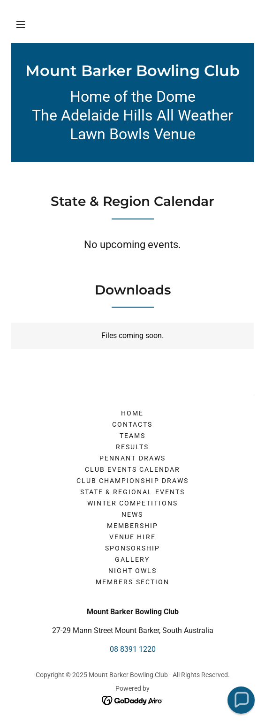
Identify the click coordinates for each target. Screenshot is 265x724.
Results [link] (132, 447)
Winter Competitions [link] (132, 503)
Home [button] (132, 413)
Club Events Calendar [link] (132, 469)
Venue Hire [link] (132, 537)
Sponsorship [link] (132, 548)
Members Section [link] (132, 582)
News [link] (132, 514)
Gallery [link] (132, 559)
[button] (20, 24)
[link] (132, 71)
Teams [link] (132, 435)
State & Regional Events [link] (132, 492)
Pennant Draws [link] (132, 458)
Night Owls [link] (132, 570)
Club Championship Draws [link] (132, 480)
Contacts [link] (132, 424)
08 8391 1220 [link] (133, 649)
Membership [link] (132, 525)
